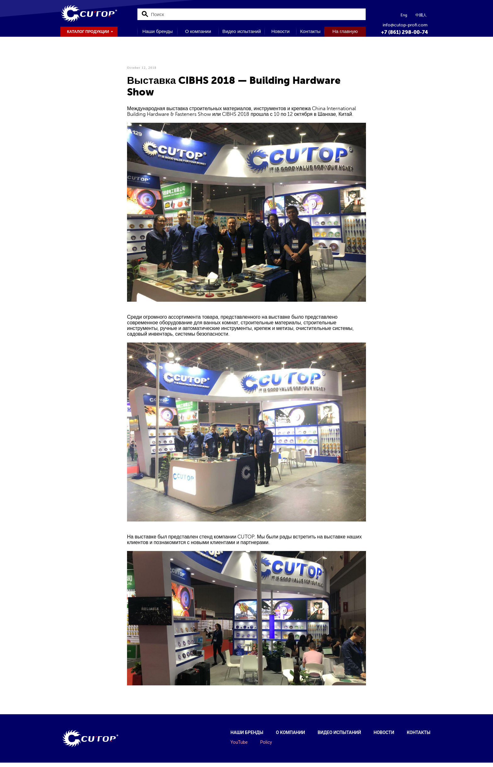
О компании (198, 31)
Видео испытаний (241, 31)
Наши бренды (157, 31)
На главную (344, 31)
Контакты (310, 31)
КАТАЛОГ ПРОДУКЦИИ (88, 32)
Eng (404, 15)
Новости (280, 31)
